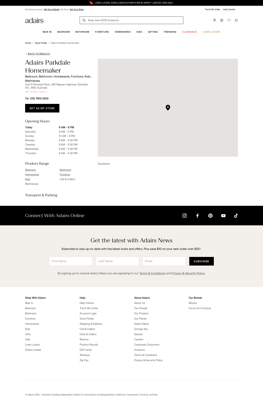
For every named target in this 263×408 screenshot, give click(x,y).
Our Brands (195, 297)
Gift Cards (86, 349)
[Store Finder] (214, 20)
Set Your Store (77, 9)
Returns (84, 339)
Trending (170, 32)
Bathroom (82, 32)
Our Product (141, 313)
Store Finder (87, 318)
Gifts (28, 334)
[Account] (222, 20)
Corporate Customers (146, 344)
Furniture (102, 32)
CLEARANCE (189, 32)
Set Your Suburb (51, 9)
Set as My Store (42, 108)
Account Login (88, 313)
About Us (139, 303)
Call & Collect (87, 329)
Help (82, 297)
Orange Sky (141, 329)
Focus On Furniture (200, 308)
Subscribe (201, 261)
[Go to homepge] (34, 20)
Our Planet (140, 318)
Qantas (138, 334)
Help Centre (229, 9)
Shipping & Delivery (91, 323)
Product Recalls (89, 344)
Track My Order (212, 9)
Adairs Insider (33, 349)
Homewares (123, 32)
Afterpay (85, 355)
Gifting (153, 32)
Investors (139, 349)
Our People (140, 308)
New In (47, 32)
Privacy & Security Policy (188, 273)
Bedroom (63, 32)
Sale (27, 339)
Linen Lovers (211, 32)
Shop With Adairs (35, 297)
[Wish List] (229, 20)
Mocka (193, 303)
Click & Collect (88, 334)
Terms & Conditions (152, 273)
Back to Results (37, 54)
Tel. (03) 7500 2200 (36, 98)
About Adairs (142, 297)
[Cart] (236, 20)
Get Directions (36, 91)
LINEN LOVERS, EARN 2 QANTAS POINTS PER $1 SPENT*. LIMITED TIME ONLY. (134, 3)
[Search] (84, 20)
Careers (138, 339)
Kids (139, 32)
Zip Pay (84, 360)
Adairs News (141, 323)
